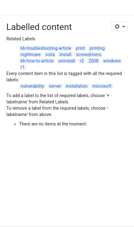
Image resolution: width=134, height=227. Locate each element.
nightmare (31, 54)
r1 (23, 67)
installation (77, 86)
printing (97, 48)
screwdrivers (88, 54)
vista (50, 54)
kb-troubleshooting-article (46, 48)
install (65, 54)
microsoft (102, 86)
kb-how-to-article (37, 60)
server (55, 86)
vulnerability (32, 86)
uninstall (66, 60)
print (80, 48)
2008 (94, 60)
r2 (82, 60)
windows (112, 60)
